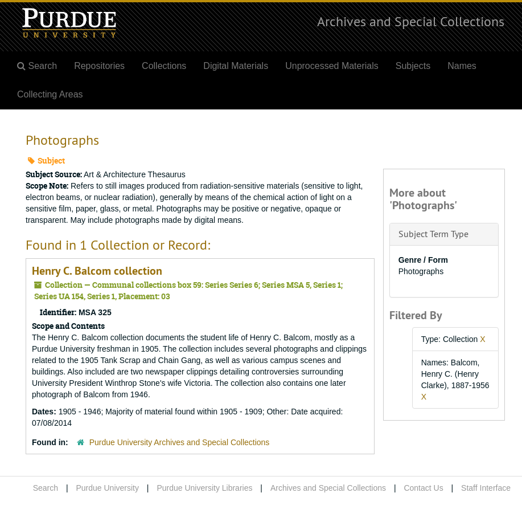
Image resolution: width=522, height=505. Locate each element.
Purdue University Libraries (204, 487)
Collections (164, 66)
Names (461, 66)
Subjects (413, 66)
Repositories (99, 66)
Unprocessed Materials (332, 66)
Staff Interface (486, 487)
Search (45, 487)
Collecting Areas (50, 94)
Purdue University (107, 487)
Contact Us (423, 487)
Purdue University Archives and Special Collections (179, 442)
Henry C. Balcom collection (97, 270)
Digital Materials (235, 66)
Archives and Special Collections (410, 21)
